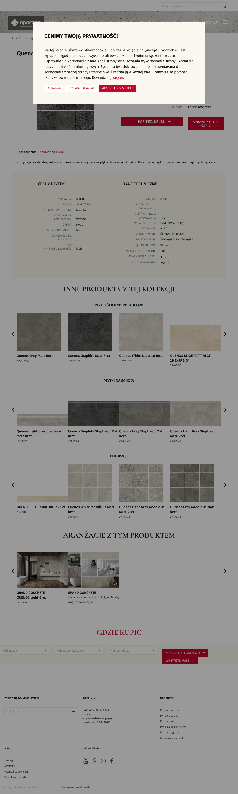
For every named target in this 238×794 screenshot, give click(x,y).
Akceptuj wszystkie (117, 88)
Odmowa (54, 88)
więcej (117, 77)
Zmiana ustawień (81, 88)
